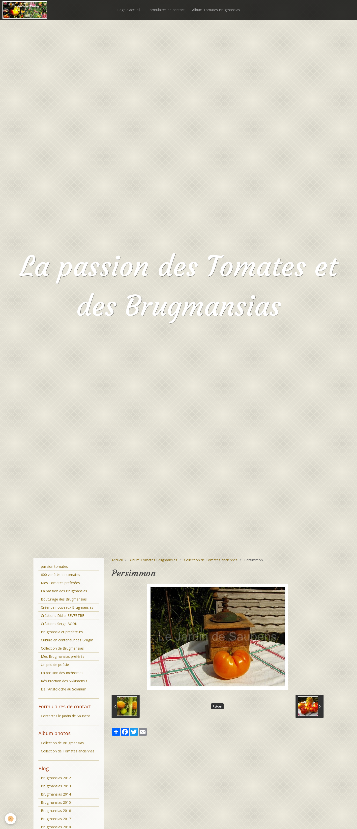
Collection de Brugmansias (62, 648)
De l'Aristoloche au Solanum (63, 689)
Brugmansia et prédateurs (62, 631)
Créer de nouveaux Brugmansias (67, 607)
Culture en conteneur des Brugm (67, 640)
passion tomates (54, 566)
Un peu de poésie (55, 664)
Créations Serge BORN (59, 623)
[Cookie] (10, 818)
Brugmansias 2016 (56, 810)
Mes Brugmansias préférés (62, 656)
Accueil (117, 560)
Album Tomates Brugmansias (216, 9)
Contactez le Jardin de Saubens (65, 716)
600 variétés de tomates (60, 574)
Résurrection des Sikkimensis (64, 681)
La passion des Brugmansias (64, 591)
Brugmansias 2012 (56, 777)
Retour (217, 706)
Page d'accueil (128, 9)
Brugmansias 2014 (56, 794)
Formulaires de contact (166, 9)
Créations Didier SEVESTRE (62, 615)
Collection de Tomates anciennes (211, 560)
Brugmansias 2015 (56, 802)
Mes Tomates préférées (60, 582)
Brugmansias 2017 (56, 818)
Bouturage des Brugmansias (64, 599)
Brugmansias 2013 (56, 786)
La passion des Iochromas (62, 672)
